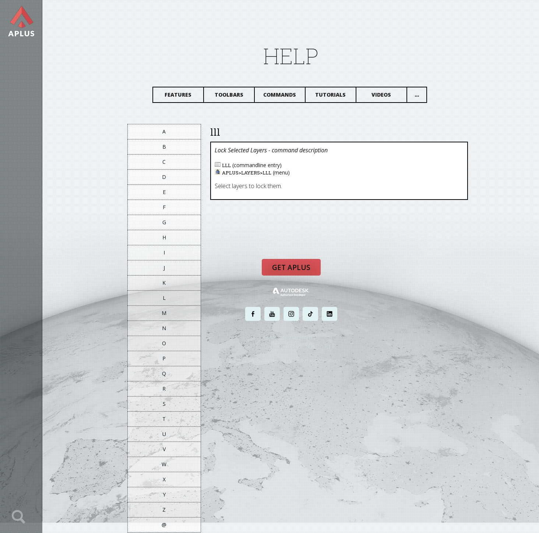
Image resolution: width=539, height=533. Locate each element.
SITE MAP (353, 361)
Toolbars (229, 94)
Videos (382, 94)
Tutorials (331, 94)
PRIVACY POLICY (278, 361)
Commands (280, 94)
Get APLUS (291, 268)
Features (178, 94)
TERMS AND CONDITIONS (319, 361)
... (417, 94)
